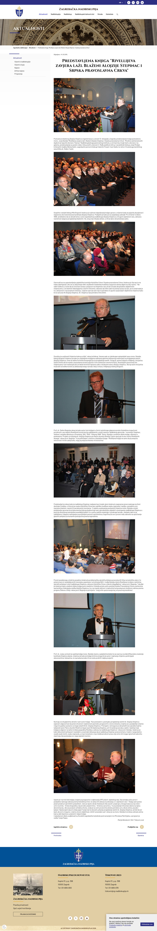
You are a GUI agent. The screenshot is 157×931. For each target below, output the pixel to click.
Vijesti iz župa (19, 65)
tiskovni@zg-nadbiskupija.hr (117, 891)
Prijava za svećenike (28, 914)
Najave (17, 68)
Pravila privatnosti (20, 905)
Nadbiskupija (56, 14)
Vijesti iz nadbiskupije (22, 62)
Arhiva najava (19, 71)
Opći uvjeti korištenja (22, 908)
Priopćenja (18, 74)
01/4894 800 (66, 888)
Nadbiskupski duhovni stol (84, 14)
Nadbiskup (68, 14)
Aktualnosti (43, 14)
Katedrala (109, 14)
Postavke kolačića (115, 925)
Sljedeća (141, 835)
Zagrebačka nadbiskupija (78, 9)
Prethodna (57, 835)
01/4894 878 (113, 888)
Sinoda (100, 14)
